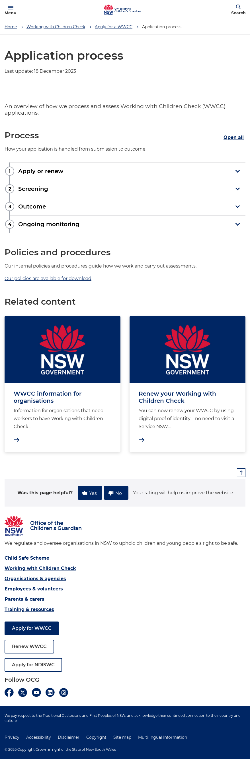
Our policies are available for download (48, 278)
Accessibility (38, 737)
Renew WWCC (29, 646)
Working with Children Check (55, 26)
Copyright (96, 737)
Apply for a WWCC (113, 26)
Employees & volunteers (34, 589)
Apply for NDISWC (33, 664)
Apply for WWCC (32, 628)
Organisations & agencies (35, 578)
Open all (234, 137)
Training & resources (29, 609)
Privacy (12, 737)
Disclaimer (68, 737)
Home (11, 26)
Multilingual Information (162, 737)
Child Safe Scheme (27, 558)
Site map (122, 737)
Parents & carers (24, 599)
